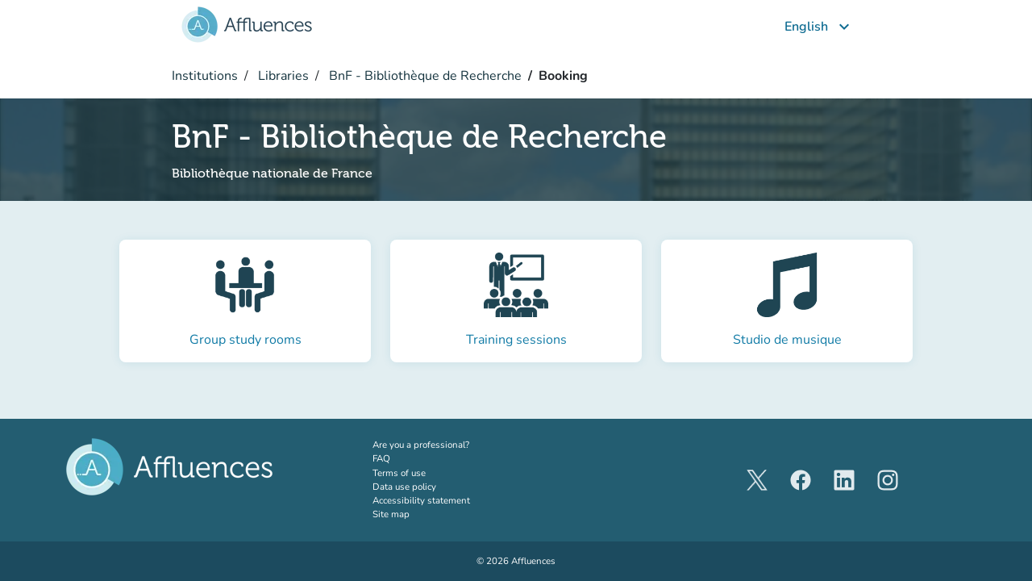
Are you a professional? (441, 444)
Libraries (282, 76)
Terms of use (399, 472)
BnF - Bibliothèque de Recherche (424, 76)
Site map (391, 514)
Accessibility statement (421, 500)
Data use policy (404, 486)
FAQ (381, 458)
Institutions (205, 76)
